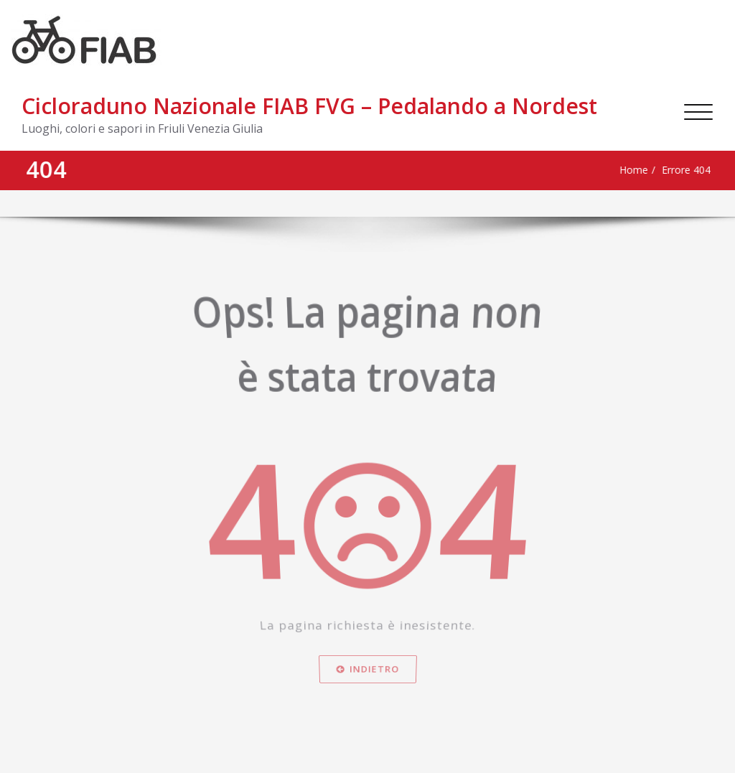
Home (599, 170)
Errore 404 (656, 170)
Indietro (367, 706)
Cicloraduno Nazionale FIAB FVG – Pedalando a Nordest (309, 106)
